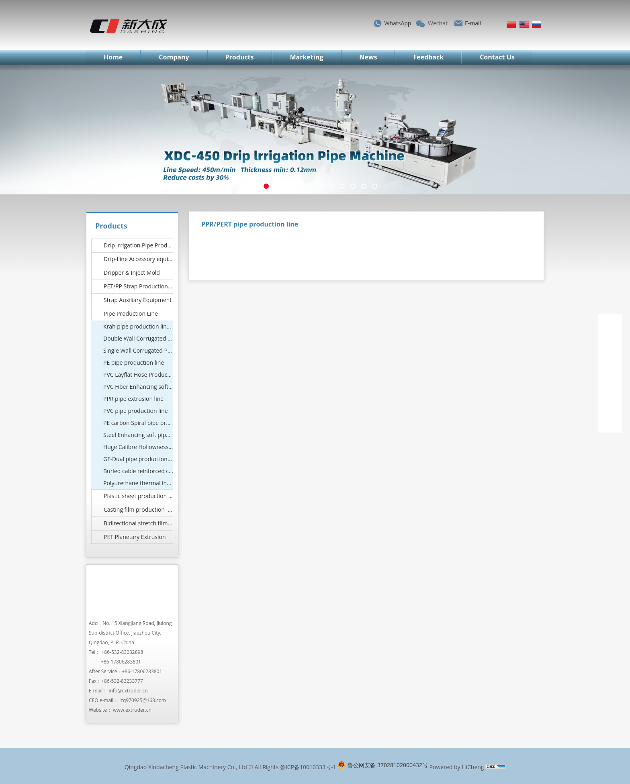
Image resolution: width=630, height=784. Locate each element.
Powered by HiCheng (457, 767)
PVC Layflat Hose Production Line (138, 374)
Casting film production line (138, 509)
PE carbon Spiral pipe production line (138, 423)
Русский (536, 24)
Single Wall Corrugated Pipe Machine (138, 350)
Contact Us (497, 57)
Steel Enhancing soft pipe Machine (138, 435)
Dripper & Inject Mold (132, 272)
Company (174, 57)
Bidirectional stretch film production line (138, 523)
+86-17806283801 (121, 661)
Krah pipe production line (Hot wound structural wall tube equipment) (138, 326)
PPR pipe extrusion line (133, 398)
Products (239, 57)
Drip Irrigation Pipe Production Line (138, 245)
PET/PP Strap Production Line (138, 286)
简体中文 (511, 24)
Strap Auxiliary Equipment (138, 300)
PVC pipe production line (135, 410)
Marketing (306, 57)
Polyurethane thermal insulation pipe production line (138, 483)
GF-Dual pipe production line (138, 459)
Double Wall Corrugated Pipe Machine (138, 338)
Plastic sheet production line (138, 496)
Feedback (428, 57)
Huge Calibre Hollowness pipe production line (138, 447)
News (368, 57)
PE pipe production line (133, 362)
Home (113, 57)
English (524, 24)
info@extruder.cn (127, 690)
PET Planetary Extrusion (135, 537)
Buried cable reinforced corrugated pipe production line (138, 471)
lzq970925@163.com (142, 700)
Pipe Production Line (131, 313)
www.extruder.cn (132, 709)
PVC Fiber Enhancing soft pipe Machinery (138, 386)
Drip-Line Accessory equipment (138, 259)
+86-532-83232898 (122, 652)
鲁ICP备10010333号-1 (308, 767)
